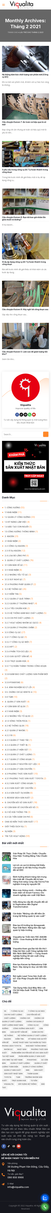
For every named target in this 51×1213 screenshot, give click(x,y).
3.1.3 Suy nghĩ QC (13, 579)
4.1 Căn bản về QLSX (15, 706)
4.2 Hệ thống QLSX (14, 726)
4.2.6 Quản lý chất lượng (18, 754)
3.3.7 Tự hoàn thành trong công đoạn (25, 666)
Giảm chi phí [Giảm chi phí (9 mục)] (37, 1032)
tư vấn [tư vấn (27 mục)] (34, 1081)
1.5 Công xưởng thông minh (20, 531)
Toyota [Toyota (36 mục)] (7, 1077)
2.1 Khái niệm (11, 541)
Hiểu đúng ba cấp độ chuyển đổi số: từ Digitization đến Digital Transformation (30, 904)
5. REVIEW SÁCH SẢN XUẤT (17, 798)
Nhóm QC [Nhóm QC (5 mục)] (8, 1049)
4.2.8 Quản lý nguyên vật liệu (21, 764)
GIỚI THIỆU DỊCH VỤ (14, 826)
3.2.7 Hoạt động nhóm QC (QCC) (21, 623)
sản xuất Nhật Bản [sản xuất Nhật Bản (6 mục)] (13, 1074)
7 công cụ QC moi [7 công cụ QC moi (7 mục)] (36, 1011)
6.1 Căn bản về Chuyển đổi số (20, 807)
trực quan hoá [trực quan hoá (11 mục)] (19, 1081)
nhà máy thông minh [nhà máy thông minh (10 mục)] (36, 1046)
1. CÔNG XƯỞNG (12, 507)
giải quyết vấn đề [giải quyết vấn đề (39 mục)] (18, 1032)
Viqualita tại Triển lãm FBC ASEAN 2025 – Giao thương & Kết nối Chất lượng (30, 939)
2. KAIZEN (9, 536)
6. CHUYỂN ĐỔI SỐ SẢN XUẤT (19, 802)
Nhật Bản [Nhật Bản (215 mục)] (21, 1049)
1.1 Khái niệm (11, 512)
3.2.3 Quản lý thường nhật (19, 603)
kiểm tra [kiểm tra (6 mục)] (19, 1039)
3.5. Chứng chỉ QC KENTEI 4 (18, 692)
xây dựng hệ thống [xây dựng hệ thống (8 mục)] (27, 1084)
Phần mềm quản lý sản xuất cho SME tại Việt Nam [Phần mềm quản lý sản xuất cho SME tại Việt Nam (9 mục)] (24, 1058)
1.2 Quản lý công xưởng (17, 517)
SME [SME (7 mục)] (28, 1070)
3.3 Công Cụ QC (13, 632)
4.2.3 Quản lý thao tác (17, 740)
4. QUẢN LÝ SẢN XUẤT (15, 702)
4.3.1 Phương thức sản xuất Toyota (24, 778)
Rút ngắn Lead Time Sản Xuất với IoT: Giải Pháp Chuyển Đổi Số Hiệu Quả (29, 978)
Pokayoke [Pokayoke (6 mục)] (32, 1060)
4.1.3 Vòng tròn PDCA (16, 721)
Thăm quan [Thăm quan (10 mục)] (32, 1074)
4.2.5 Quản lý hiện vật (16, 750)
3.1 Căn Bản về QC (14, 565)
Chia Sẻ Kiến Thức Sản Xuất (19, 822)
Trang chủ (13, 32)
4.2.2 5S (9, 735)
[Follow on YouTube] (34, 415)
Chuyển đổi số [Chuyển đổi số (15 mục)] (33, 1015)
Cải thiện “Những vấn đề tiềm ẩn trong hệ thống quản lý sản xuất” (29, 914)
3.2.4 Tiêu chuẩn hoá (16, 608)
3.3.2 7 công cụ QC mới (17, 642)
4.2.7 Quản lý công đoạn (18, 759)
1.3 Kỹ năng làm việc (15, 522)
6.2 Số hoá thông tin (16, 812)
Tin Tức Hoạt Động (15, 836)
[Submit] (45, 434)
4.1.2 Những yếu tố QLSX (17, 716)
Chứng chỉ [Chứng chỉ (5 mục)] (25, 1018)
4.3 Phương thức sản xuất (19, 774)
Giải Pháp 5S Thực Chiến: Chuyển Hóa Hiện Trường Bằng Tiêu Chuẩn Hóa (30, 856)
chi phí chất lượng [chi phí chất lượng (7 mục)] (13, 1015)
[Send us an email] (25, 415)
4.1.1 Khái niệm (12, 711)
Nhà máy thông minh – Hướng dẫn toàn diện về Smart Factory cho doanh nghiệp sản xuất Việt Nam (30, 892)
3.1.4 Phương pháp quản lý (19, 584)
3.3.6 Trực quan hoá (15, 661)
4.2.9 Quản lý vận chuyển (18, 769)
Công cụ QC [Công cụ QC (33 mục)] (33, 1025)
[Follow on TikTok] (21, 415)
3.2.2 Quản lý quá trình (17, 599)
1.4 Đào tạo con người (17, 527)
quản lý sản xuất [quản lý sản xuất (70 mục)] (12, 1070)
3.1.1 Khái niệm (12, 570)
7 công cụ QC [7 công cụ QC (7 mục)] (17, 1011)
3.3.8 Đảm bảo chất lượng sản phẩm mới (26, 674)
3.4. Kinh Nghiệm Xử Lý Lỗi (18, 687)
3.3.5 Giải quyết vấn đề (17, 656)
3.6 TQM (9, 697)
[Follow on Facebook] (17, 415)
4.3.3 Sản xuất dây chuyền (19, 788)
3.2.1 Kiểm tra (11, 594)
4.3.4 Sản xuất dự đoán (17, 793)
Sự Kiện (8, 831)
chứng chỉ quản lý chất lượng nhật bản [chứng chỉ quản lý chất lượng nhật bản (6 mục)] (23, 1023)
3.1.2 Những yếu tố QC (16, 575)
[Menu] (3, 4)
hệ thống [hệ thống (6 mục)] (8, 1035)
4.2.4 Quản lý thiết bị (16, 745)
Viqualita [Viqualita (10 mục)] (8, 1084)
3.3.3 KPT (9, 647)
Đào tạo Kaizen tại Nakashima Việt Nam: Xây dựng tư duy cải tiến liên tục (30, 967)
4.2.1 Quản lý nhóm (15, 730)
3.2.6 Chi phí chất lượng (17, 618)
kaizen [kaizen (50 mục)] (7, 1039)
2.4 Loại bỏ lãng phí (15, 555)
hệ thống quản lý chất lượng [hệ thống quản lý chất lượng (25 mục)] (32, 1035)
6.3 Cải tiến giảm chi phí (17, 817)
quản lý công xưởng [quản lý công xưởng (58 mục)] (33, 1067)
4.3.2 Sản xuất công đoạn (19, 783)
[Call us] (30, 415)
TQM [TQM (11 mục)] (18, 1077)
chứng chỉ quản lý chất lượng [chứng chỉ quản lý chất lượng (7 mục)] (23, 1020)
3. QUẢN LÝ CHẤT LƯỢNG (17, 560)
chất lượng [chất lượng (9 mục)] (10, 1018)
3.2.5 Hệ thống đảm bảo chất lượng (24, 613)
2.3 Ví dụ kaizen (13, 551)
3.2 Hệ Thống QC (13, 589)
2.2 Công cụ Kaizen (15, 546)
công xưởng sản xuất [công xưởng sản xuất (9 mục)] (24, 1028)
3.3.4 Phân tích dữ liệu (17, 651)
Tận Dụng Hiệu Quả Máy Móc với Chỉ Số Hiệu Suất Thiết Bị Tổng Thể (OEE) (30, 990)
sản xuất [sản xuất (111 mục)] (38, 1070)
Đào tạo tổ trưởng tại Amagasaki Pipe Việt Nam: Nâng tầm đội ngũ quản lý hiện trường (29, 927)
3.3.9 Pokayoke (12, 682)
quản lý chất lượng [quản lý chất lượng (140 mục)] (20, 1063)
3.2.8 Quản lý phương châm (19, 627)
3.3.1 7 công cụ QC (14, 637)
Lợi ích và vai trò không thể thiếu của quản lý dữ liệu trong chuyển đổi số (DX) (29, 867)
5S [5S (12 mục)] (5, 1011)
